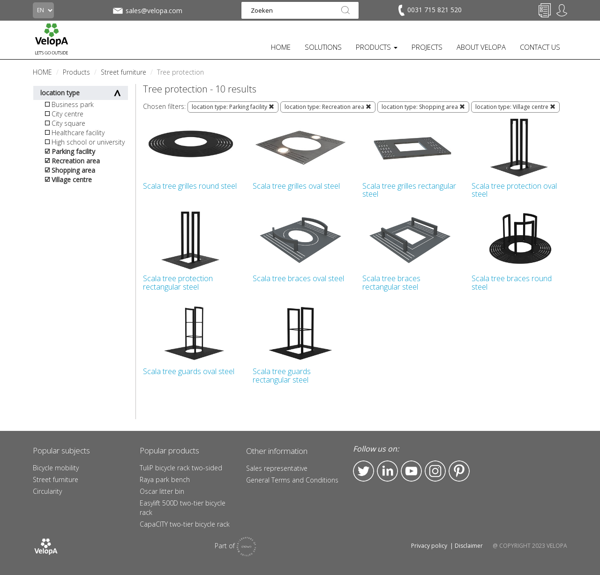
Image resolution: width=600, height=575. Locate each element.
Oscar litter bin (162, 491)
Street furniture (55, 479)
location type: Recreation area (328, 107)
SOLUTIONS (323, 47)
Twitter (363, 471)
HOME (281, 47)
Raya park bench (165, 479)
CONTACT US (540, 47)
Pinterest (459, 471)
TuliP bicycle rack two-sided (181, 467)
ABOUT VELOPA (481, 47)
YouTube (411, 471)
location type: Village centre (515, 107)
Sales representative (277, 468)
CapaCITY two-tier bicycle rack (185, 524)
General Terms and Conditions (292, 479)
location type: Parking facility (233, 107)
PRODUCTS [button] (377, 47)
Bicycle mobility (56, 467)
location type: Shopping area (423, 107)
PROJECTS (427, 47)
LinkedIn (387, 471)
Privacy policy (429, 546)
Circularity (47, 491)
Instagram (435, 471)
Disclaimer (469, 546)
